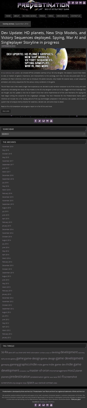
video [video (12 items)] (55, 383)
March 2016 (6, 190)
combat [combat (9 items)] (42, 353)
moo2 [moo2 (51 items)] (71, 370)
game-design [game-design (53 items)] (32, 358)
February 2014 (7, 262)
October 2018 (7, 154)
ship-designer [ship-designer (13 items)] (17, 383)
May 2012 (5, 323)
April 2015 (5, 219)
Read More (6, 111)
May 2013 (5, 283)
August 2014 (6, 240)
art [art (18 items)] (14, 352)
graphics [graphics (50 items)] (24, 364)
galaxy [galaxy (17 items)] (13, 358)
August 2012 (6, 312)
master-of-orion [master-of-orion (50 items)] (39, 370)
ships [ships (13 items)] (25, 383)
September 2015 (8, 204)
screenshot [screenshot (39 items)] (70, 377)
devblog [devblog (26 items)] (56, 352)
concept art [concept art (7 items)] (48, 353)
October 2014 (7, 237)
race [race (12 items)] (51, 377)
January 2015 (6, 226)
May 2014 (5, 251)
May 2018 (5, 157)
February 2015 (7, 222)
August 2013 (6, 276)
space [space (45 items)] (30, 382)
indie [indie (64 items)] (33, 364)
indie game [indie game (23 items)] (42, 364)
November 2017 (7, 161)
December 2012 (7, 298)
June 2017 (5, 168)
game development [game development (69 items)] (69, 358)
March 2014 (6, 258)
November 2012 (7, 301)
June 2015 (5, 215)
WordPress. (51, 402)
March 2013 (6, 287)
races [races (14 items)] (55, 377)
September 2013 (8, 273)
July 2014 (5, 244)
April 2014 (5, 255)
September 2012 (8, 309)
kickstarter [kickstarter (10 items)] (23, 371)
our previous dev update (11, 73)
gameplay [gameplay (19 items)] (5, 364)
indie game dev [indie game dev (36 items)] (57, 364)
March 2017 (6, 172)
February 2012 (7, 334)
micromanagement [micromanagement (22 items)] (58, 370)
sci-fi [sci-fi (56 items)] (61, 377)
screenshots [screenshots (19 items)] (6, 382)
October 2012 (7, 305)
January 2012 (6, 337)
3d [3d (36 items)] (2, 352)
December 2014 (7, 229)
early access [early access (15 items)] (5, 359)
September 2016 (8, 179)
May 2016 (5, 186)
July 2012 (5, 316)
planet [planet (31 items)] (78, 370)
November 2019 (7, 146)
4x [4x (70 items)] (6, 352)
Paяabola (43, 402)
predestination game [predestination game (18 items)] (40, 377)
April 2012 (5, 327)
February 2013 (7, 291)
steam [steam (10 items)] (36, 383)
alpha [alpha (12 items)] (10, 352)
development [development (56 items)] (69, 352)
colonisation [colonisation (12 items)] (35, 352)
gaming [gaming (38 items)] (14, 364)
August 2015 (6, 208)
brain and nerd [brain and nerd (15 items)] (24, 352)
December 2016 (7, 175)
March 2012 (6, 330)
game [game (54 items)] (20, 358)
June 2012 (5, 319)
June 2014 (5, 247)
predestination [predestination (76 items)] (19, 376)
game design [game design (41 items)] (48, 358)
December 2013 (7, 265)
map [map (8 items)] (27, 371)
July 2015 (5, 211)
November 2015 (7, 201)
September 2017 (8, 164)
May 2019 (5, 150)
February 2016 (7, 193)
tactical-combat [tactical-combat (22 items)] (46, 382)
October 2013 (7, 269)
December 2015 (7, 197)
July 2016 (5, 183)
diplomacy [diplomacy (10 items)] (81, 353)
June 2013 (5, 280)
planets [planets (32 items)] (5, 377)
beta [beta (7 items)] (17, 353)
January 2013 (6, 294)
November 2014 (7, 233)
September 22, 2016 (8, 46)
